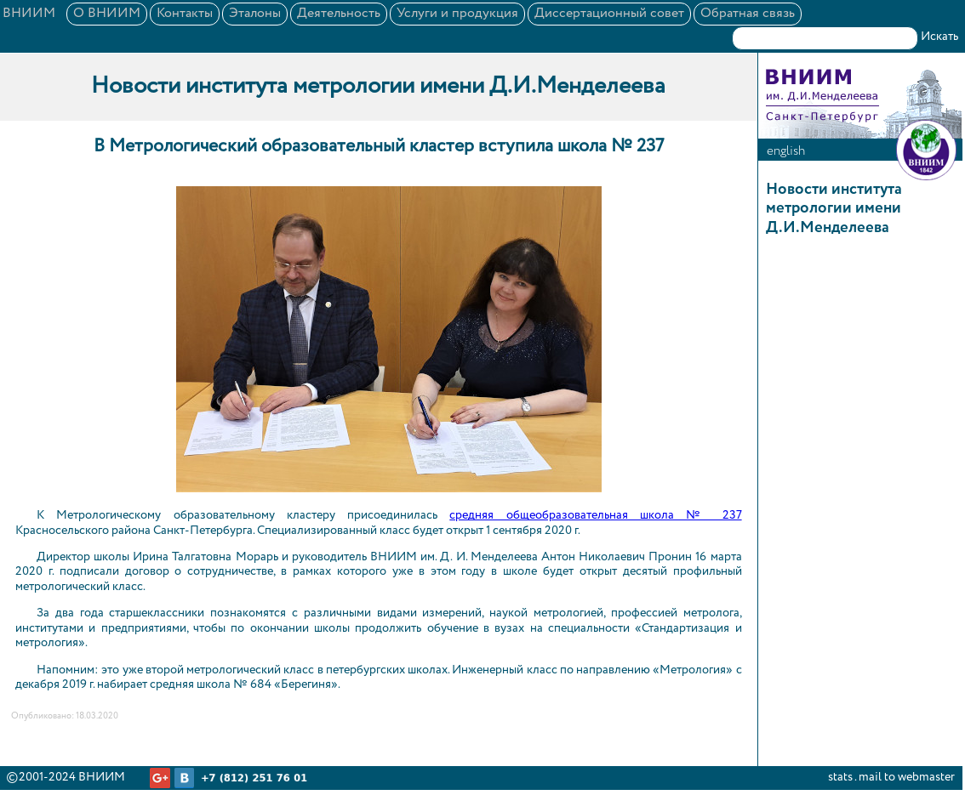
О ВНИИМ (106, 13)
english (786, 151)
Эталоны (255, 13)
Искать (939, 37)
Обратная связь (747, 13)
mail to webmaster (907, 777)
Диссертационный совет (609, 13)
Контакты (185, 13)
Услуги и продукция (457, 13)
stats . (842, 777)
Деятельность (338, 13)
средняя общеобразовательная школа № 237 (595, 515)
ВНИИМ (29, 13)
